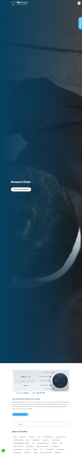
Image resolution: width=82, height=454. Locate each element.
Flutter (15, 437)
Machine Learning (18, 440)
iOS (33, 443)
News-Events (29, 446)
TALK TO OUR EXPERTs (21, 189)
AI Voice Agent (17, 452)
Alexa (27, 440)
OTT (41, 449)
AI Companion (55, 446)
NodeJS (35, 449)
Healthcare (23, 437)
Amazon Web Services (43, 443)
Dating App (58, 452)
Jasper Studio (36, 440)
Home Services (60, 449)
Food (61, 443)
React (35, 452)
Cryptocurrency (56, 440)
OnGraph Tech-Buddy (46, 452)
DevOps (28, 449)
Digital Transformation (42, 446)
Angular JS (46, 440)
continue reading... (20, 414)
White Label (27, 452)
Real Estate (32, 437)
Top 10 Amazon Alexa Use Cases (26, 399)
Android (54, 443)
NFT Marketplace (48, 437)
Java (39, 437)
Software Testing (60, 437)
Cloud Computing (18, 449)
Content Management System (21, 443)
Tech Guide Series (18, 446)
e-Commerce (49, 449)
